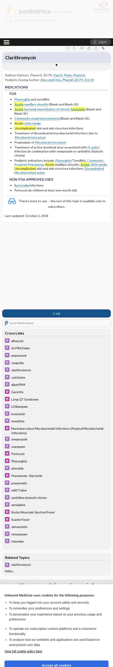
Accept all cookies (56, 627)
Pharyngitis (22, 61)
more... (9, 532)
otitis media (32, 85)
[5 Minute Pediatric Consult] (56, 354)
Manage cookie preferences (56, 652)
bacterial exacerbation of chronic (49, 71)
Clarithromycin (20, 19)
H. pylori (93, 109)
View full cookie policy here (23, 613)
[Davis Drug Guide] (56, 303)
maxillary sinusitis (31, 66)
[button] (100, 4)
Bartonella (21, 147)
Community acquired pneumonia (37, 80)
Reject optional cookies (56, 639)
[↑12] (56, 275)
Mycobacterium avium (29, 99)
